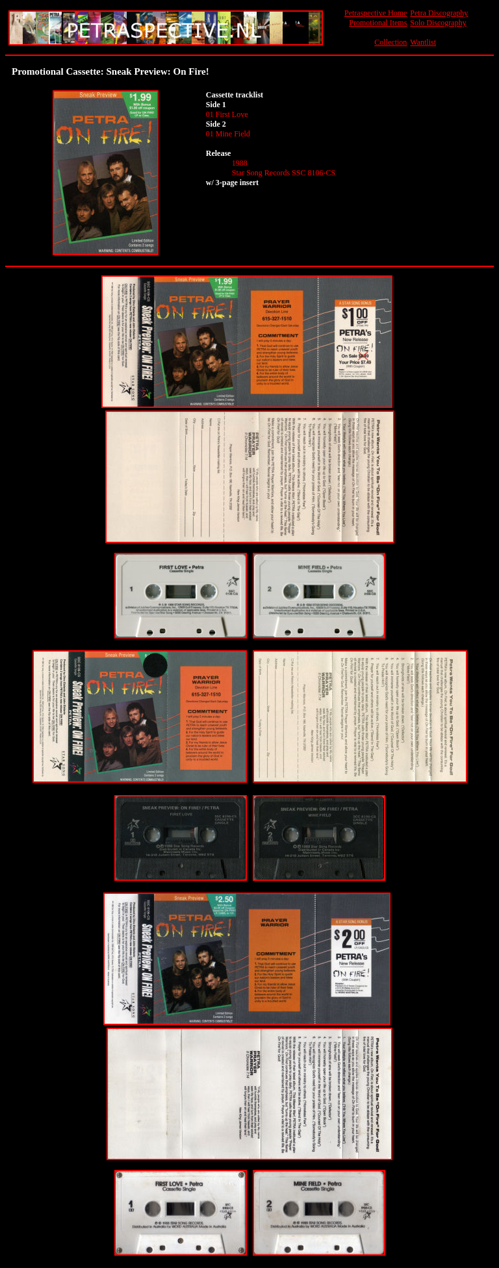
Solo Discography (438, 22)
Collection (390, 42)
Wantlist (423, 42)
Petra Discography (439, 13)
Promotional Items (378, 22)
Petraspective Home (375, 13)
